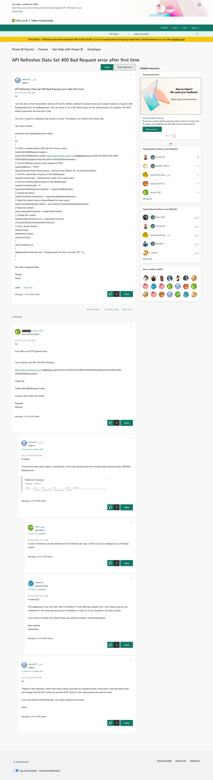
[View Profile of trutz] (37, 526)
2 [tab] (167, 135)
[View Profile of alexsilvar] (39, 582)
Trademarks (195, 760)
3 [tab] (169, 135)
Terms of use (180, 760)
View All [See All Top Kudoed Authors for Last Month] (147, 258)
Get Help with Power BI (67, 49)
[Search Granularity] (119, 34)
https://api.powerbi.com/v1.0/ (60, 155)
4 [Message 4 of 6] (30, 501)
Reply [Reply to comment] (126, 423)
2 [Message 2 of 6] (23, 416)
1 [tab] (166, 135)
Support (133, 20)
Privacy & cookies (164, 760)
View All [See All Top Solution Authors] (147, 198)
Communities (97, 20)
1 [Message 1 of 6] (23, 294)
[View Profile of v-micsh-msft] (37, 330)
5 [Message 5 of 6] (36, 638)
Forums (60, 20)
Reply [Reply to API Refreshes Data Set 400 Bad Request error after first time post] (126, 294)
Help (185, 27)
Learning (121, 20)
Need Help (28, 287)
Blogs (110, 20)
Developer (94, 49)
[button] (107, 67)
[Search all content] (166, 34)
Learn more (17, 11)
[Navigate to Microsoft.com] (20, 20)
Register (164, 27)
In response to (32, 449)
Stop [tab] (174, 136)
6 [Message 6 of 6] (36, 556)
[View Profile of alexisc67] (26, 79)
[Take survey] (152, 129)
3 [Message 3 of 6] (30, 716)
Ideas (84, 20)
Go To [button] (194, 27)
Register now (178, 39)
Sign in (175, 27)
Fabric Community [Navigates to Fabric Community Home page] (42, 20)
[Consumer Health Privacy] (49, 770)
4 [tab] (171, 135)
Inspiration (72, 20)
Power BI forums (23, 49)
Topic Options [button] (124, 67)
